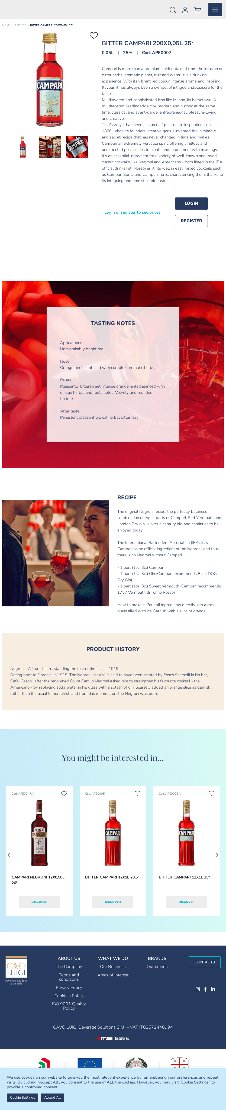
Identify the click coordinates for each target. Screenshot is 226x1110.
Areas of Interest (112, 980)
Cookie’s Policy (68, 1000)
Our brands (157, 971)
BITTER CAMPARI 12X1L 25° (184, 882)
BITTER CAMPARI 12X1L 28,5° (112, 882)
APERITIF (20, 30)
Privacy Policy (69, 992)
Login (191, 208)
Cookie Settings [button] (22, 1097)
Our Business (113, 971)
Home (6, 30)
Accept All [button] (52, 1097)
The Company (69, 971)
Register (191, 226)
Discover (39, 907)
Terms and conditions (69, 982)
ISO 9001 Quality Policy (69, 1011)
